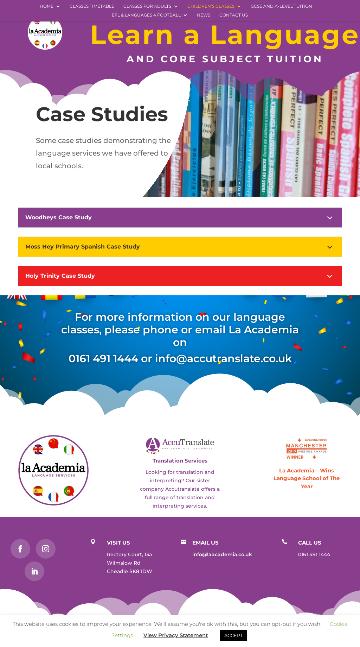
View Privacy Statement (175, 635)
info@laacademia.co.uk (222, 554)
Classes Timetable (92, 6)
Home (46, 6)
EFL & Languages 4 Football (146, 15)
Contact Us (233, 15)
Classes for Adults (147, 6)
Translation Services (180, 460)
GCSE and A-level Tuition (281, 6)
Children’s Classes (210, 6)
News (203, 15)
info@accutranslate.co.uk (223, 358)
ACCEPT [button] (233, 635)
